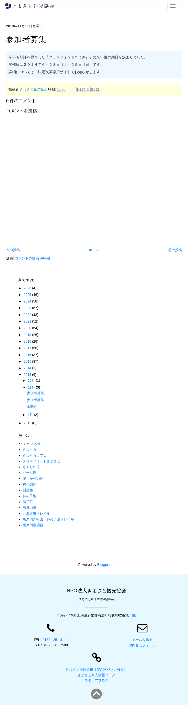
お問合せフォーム (142, 645)
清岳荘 (28, 502)
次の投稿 (13, 250)
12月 (32, 380)
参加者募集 (35, 393)
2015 (28, 361)
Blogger (103, 565)
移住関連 (29, 484)
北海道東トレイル (36, 513)
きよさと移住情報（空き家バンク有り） (96, 669)
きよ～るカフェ (35, 455)
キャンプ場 (31, 444)
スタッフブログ (96, 680)
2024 (28, 301)
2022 (28, 315)
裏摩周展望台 (33, 525)
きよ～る (29, 449)
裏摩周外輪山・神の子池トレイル (48, 519)
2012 (28, 423)
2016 (28, 355)
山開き (32, 406)
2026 (28, 288)
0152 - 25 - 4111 (55, 640)
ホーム (94, 250)
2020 (28, 328)
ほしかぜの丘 (33, 479)
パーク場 (29, 473)
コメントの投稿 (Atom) (32, 258)
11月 (32, 387)
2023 (28, 308)
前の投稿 (175, 250)
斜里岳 (28, 490)
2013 (28, 375)
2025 (28, 295)
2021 (28, 321)
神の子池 (29, 496)
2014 (28, 368)
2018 (28, 341)
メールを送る (142, 640)
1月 (31, 415)
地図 (133, 615)
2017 (28, 348)
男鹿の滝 (29, 508)
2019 (28, 335)
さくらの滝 (31, 467)
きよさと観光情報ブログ (96, 675)
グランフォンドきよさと (41, 461)
